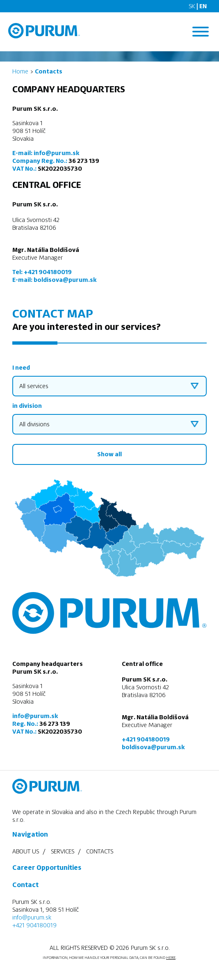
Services (62, 851)
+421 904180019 (48, 272)
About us (25, 851)
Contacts (99, 851)
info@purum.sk (56, 153)
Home (20, 71)
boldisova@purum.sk (65, 280)
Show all (109, 454)
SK (192, 6)
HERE (171, 958)
